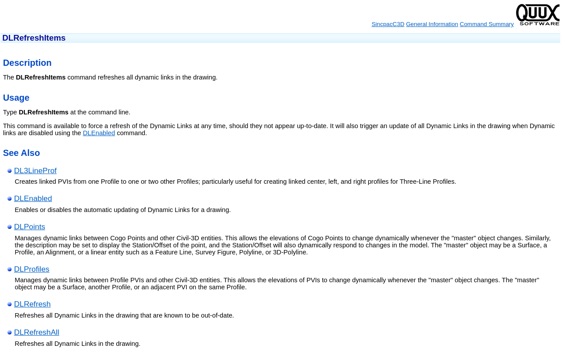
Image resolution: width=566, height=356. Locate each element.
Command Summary (487, 24)
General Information (432, 24)
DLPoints (29, 226)
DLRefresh (32, 303)
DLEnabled (99, 132)
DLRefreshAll (36, 332)
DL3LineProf (35, 170)
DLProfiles (32, 269)
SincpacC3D (387, 24)
